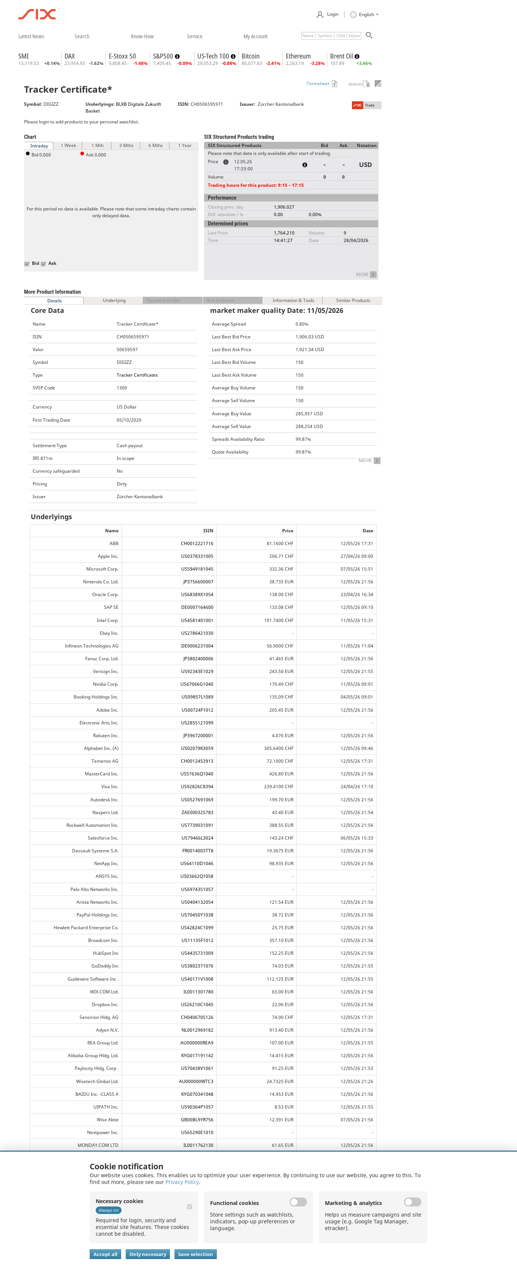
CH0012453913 (197, 761)
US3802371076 (197, 966)
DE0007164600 (197, 607)
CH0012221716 (197, 543)
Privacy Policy (182, 1181)
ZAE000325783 (197, 812)
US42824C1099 (197, 927)
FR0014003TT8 (197, 850)
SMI (23, 55)
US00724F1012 (197, 710)
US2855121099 (197, 723)
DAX (70, 55)
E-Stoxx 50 (122, 55)
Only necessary (147, 1254)
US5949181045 (197, 569)
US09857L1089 (197, 697)
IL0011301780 (198, 992)
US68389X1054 (197, 594)
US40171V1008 (197, 979)
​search (82, 36)
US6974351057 (197, 889)
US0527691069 (197, 799)
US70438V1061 (197, 1068)
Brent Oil (342, 55)
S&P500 (164, 55)
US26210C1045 (197, 1004)
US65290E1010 (197, 1132)
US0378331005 (197, 556)
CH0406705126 (197, 1017)
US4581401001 (197, 620)
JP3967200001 (198, 735)
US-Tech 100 (214, 55)
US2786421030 (197, 633)
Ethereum (298, 55)
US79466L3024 (197, 838)
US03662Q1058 (196, 876)
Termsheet (318, 83)
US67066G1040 (196, 684)
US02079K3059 (197, 748)
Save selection (195, 1254)
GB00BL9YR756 (197, 1119)
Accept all (105, 1254)
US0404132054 (197, 902)
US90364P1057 (197, 1107)
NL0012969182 (197, 1030)
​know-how (142, 36)
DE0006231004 (197, 646)
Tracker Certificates (137, 375)
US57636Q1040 (196, 774)
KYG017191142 (197, 1055)
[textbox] (331, 36)
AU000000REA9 (196, 1043)
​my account (255, 36)
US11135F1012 (197, 940)
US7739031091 (197, 825)
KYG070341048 (197, 1094)
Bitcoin (251, 55)
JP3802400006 (198, 658)
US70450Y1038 (197, 915)
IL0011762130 (198, 1145)
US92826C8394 (197, 786)
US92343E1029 (197, 671)
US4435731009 (197, 953)
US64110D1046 (196, 863)
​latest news (31, 36)
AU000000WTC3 (196, 1081)
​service (195, 36)
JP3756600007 (198, 581)
